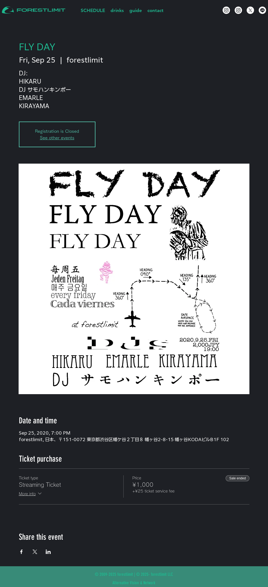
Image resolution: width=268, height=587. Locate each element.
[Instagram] (226, 10)
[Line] (262, 10)
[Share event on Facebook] (21, 552)
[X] (250, 10)
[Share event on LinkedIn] (48, 552)
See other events (57, 137)
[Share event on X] (34, 552)
